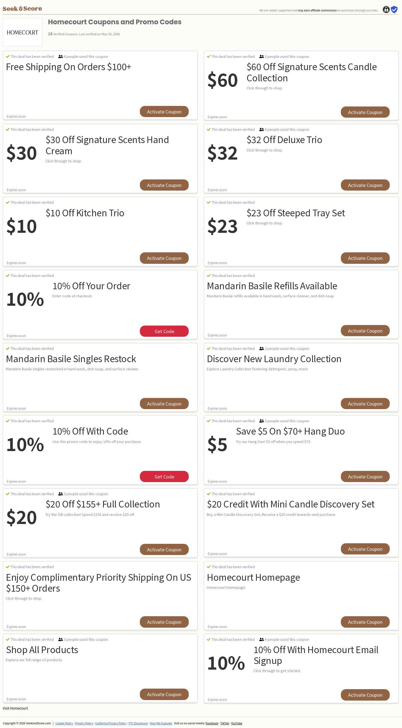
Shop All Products (42, 649)
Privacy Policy (84, 723)
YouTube (236, 723)
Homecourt (19, 708)
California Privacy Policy (110, 723)
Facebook (211, 723)
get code (164, 331)
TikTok (224, 723)
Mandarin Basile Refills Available (272, 285)
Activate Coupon (164, 111)
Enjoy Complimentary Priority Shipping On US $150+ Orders (98, 582)
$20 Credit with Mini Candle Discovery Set (291, 503)
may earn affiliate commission (317, 10)
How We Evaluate (161, 723)
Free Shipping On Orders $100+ (68, 66)
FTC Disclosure (138, 723)
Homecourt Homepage (253, 576)
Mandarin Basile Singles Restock (71, 358)
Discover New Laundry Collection (274, 358)
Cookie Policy (64, 723)
